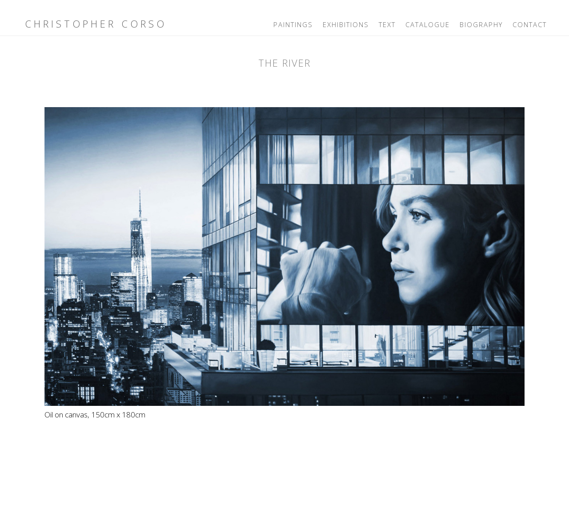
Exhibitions (346, 24)
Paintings (293, 24)
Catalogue (427, 24)
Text (387, 24)
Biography (481, 24)
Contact (530, 24)
